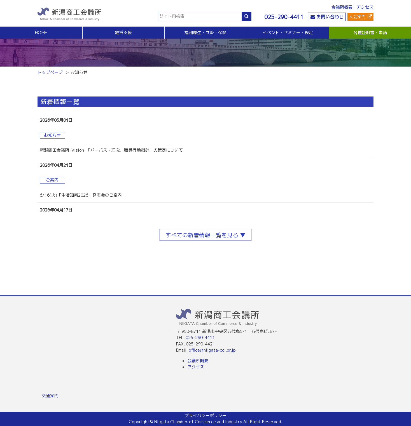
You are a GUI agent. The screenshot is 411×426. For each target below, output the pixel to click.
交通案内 (50, 396)
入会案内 (357, 17)
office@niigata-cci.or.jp (212, 350)
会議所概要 (341, 7)
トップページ (50, 72)
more (205, 120)
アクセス (365, 7)
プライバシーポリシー (205, 415)
